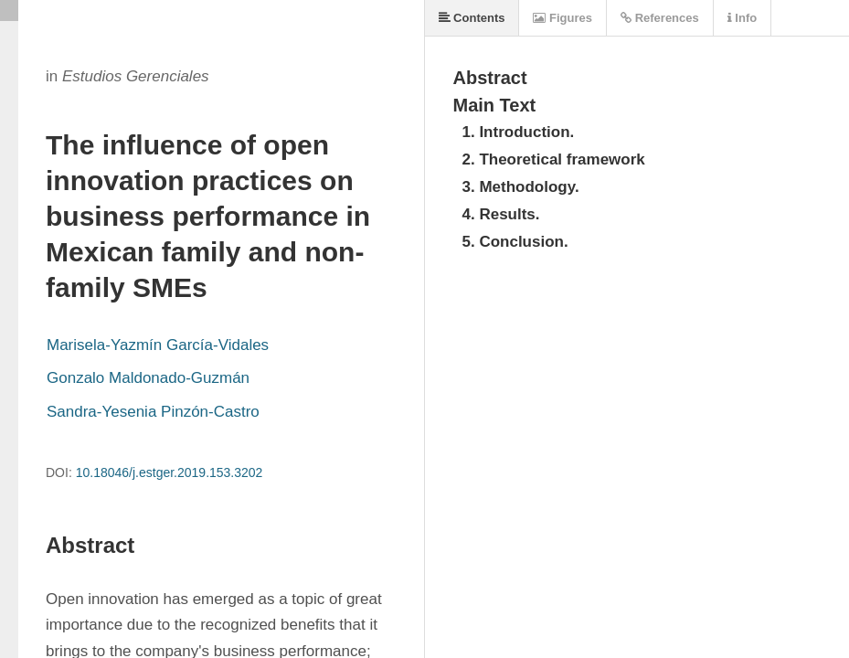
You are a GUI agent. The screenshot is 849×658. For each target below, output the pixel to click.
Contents (472, 18)
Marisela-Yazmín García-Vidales (158, 345)
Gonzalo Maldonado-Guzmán (148, 378)
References (660, 18)
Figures (562, 18)
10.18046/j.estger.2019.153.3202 (169, 472)
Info (742, 18)
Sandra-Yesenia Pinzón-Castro (153, 411)
